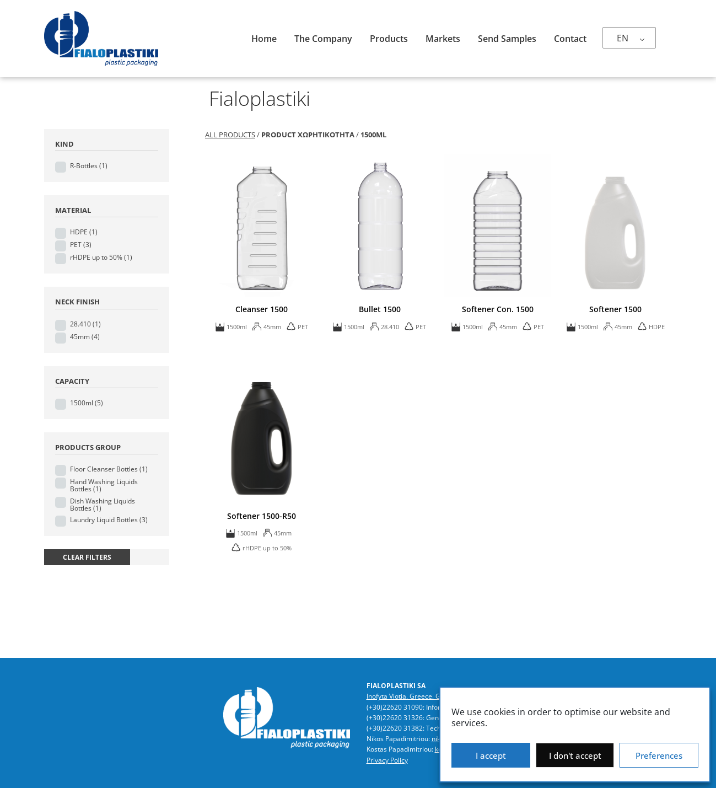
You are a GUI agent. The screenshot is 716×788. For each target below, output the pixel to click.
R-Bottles (88, 165)
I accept (491, 755)
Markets (443, 39)
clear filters (87, 557)
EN (622, 38)
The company (323, 39)
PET (80, 244)
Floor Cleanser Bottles (109, 469)
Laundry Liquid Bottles (109, 519)
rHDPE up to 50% (101, 257)
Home (264, 39)
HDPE (84, 232)
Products (389, 39)
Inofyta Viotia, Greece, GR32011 (415, 696)
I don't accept (575, 755)
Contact (570, 39)
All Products (230, 135)
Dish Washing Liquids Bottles (102, 504)
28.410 (85, 324)
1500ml (86, 403)
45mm (85, 336)
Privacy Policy (387, 760)
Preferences (659, 755)
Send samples (507, 39)
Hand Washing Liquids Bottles (104, 485)
